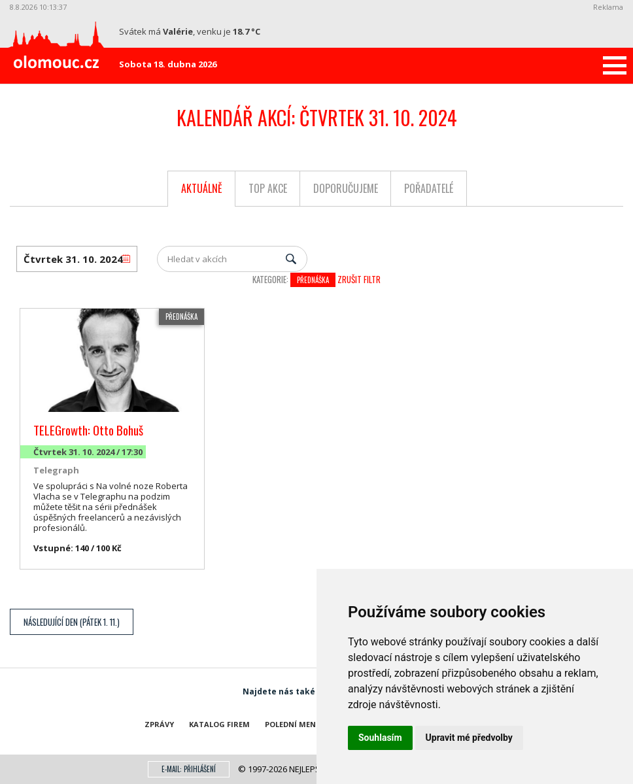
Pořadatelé (428, 188)
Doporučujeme (345, 188)
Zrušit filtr (359, 279)
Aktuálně (201, 188)
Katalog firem (219, 724)
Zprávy (159, 724)
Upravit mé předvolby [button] (469, 737)
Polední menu (293, 724)
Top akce (267, 188)
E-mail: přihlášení (189, 769)
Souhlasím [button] (380, 737)
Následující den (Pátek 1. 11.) (72, 621)
